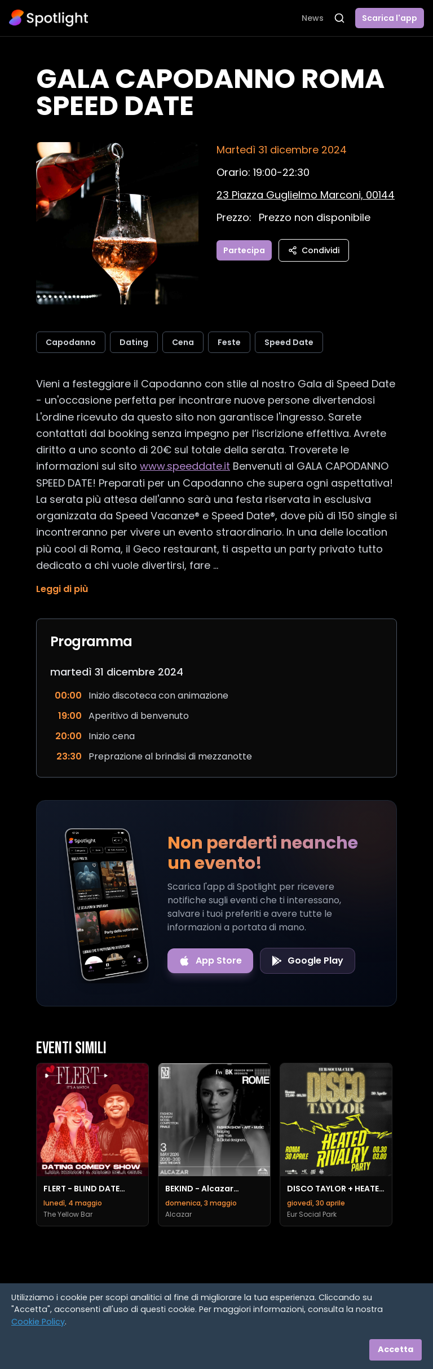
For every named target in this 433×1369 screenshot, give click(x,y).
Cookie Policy (38, 1321)
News (313, 18)
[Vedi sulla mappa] (305, 195)
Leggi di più (62, 588)
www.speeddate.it (185, 466)
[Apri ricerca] (339, 18)
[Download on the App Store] (210, 960)
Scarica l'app (389, 18)
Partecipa (244, 250)
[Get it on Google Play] (307, 961)
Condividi (313, 250)
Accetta (395, 1349)
